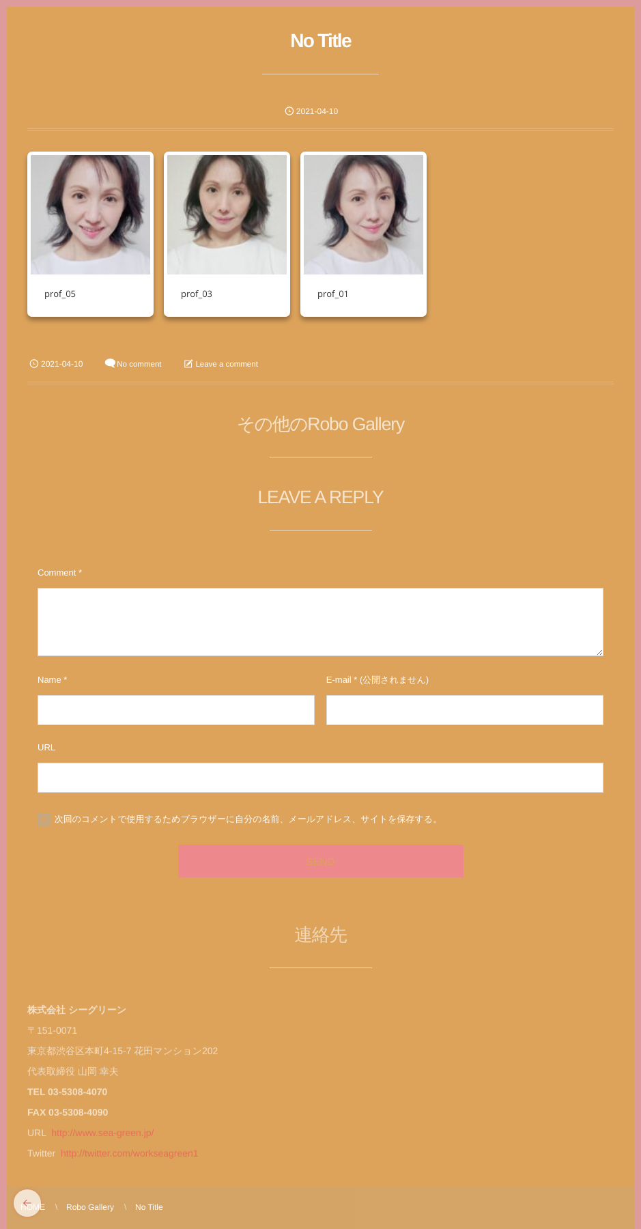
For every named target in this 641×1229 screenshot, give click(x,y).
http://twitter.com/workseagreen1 (130, 1159)
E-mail (339, 680)
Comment (57, 572)
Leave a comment (226, 365)
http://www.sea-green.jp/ (102, 1138)
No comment (139, 365)
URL (46, 747)
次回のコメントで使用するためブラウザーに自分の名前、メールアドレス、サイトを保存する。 (248, 819)
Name (49, 680)
